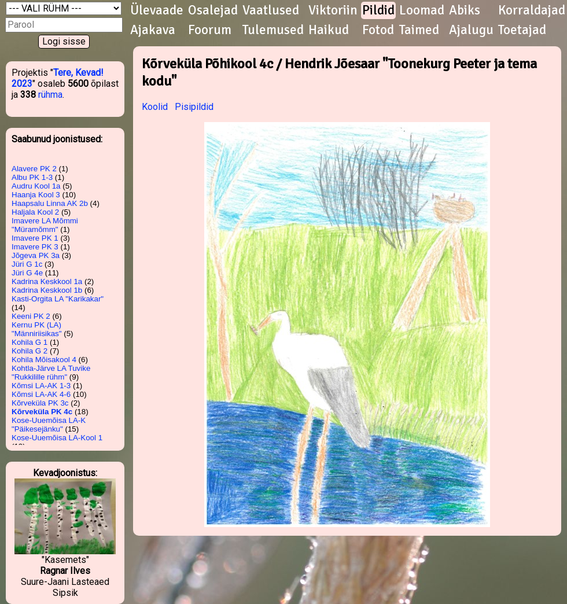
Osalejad (213, 10)
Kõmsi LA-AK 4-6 (41, 394)
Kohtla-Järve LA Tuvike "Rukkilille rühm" (51, 372)
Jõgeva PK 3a (36, 255)
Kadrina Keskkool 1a (47, 281)
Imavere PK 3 (35, 246)
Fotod (378, 30)
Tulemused (273, 30)
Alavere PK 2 (34, 168)
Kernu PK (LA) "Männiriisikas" (37, 329)
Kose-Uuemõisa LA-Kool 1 (57, 437)
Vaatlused (270, 10)
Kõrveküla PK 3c (40, 403)
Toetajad (522, 30)
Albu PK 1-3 (32, 177)
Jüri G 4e (27, 272)
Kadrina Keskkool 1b (47, 290)
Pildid (378, 10)
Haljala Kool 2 (35, 212)
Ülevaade (156, 10)
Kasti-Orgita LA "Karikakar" (58, 298)
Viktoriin (333, 10)
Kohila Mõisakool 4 (44, 359)
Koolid (155, 106)
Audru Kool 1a (36, 186)
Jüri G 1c (27, 264)
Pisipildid (194, 106)
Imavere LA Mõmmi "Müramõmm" (45, 225)
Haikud (328, 30)
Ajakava (152, 30)
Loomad (421, 10)
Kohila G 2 (29, 351)
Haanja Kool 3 (36, 194)
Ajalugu (471, 30)
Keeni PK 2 (31, 316)
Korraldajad (531, 10)
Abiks (464, 10)
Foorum (209, 30)
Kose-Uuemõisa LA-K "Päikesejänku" (49, 424)
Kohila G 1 (29, 342)
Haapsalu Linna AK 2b (50, 203)
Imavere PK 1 (35, 238)
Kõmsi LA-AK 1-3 (41, 385)
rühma (50, 94)
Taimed (419, 30)
